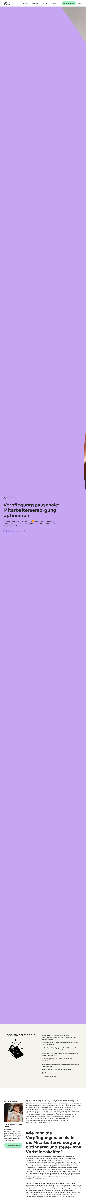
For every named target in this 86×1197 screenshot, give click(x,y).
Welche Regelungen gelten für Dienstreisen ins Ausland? (57, 1060)
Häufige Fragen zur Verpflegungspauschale (56, 1069)
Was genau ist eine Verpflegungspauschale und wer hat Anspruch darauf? (60, 1043)
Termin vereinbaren (69, 3)
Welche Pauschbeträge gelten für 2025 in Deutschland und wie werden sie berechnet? (60, 1049)
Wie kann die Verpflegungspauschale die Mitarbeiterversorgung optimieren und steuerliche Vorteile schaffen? (59, 1037)
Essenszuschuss (10, 499)
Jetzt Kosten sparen (13, 1145)
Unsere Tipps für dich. (49, 1076)
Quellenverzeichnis (48, 1073)
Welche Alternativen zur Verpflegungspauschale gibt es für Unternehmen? (60, 1065)
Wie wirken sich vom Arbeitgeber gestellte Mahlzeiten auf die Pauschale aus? (60, 1054)
